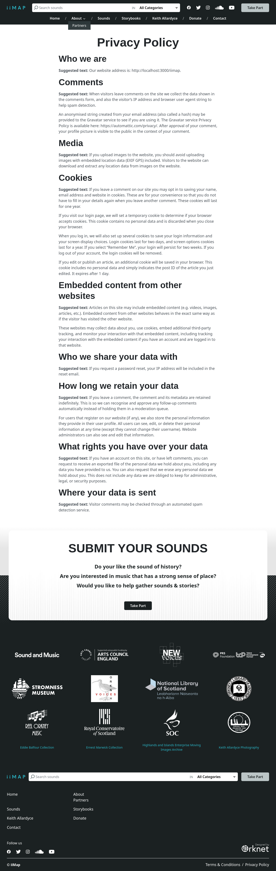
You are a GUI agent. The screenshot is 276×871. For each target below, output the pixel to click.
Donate (195, 18)
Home (55, 18)
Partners (81, 800)
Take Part (255, 7)
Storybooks (131, 18)
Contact (219, 18)
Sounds (104, 18)
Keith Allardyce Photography (239, 747)
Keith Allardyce (164, 18)
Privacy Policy (257, 864)
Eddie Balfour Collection (37, 747)
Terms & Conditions (222, 864)
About (77, 18)
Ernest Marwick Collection (104, 747)
